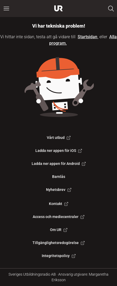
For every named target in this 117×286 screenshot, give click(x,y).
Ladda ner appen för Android (59, 163)
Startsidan (88, 36)
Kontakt (58, 204)
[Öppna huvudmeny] (6, 8)
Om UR (58, 230)
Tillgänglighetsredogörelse (58, 243)
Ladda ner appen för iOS (58, 150)
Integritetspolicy (59, 256)
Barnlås (58, 176)
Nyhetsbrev (58, 189)
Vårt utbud (58, 137)
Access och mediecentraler (58, 217)
